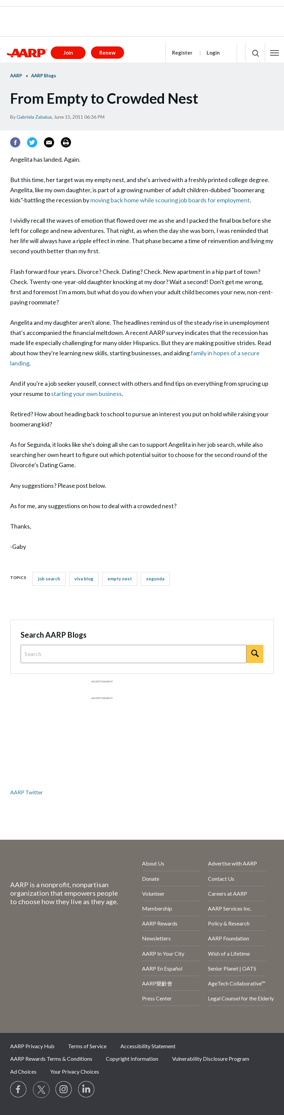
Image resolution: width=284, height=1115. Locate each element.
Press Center (157, 998)
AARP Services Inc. (230, 908)
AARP (16, 75)
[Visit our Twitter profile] (41, 1089)
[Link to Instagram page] (63, 1089)
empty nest (120, 578)
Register (182, 52)
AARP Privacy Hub (32, 1046)
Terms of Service (87, 1046)
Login (213, 52)
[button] (274, 53)
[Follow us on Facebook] (18, 1089)
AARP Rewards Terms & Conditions (51, 1058)
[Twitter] (32, 142)
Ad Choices (23, 1071)
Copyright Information (132, 1058)
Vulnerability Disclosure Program (210, 1058)
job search (49, 578)
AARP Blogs (43, 75)
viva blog (83, 578)
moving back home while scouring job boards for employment (170, 200)
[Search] (254, 654)
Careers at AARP (227, 893)
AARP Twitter (26, 792)
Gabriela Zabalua (34, 117)
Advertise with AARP (232, 863)
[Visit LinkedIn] (86, 1089)
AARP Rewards (160, 923)
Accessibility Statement (147, 1046)
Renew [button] (107, 52)
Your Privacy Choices (74, 1071)
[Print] (66, 142)
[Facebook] (15, 142)
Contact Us (221, 878)
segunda (155, 578)
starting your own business (86, 393)
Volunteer (153, 893)
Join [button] (68, 52)
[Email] (49, 142)
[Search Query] (133, 654)
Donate (150, 878)
